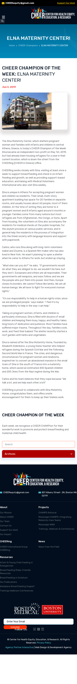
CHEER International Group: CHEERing (14, 548)
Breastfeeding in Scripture (13, 577)
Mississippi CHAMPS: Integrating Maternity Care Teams (54, 519)
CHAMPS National (47, 512)
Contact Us (6, 525)
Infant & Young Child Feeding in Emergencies (16, 564)
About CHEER (7, 517)
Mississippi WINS (46, 524)
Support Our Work (66, 3)
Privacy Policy (44, 642)
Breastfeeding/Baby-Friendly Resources (15, 572)
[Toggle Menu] (3, 17)
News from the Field (48, 546)
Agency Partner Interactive (19, 647)
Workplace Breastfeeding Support (17, 586)
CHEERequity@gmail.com (19, 3)
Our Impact (5, 534)
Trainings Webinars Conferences (16, 590)
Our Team (5, 521)
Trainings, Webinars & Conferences (56, 529)
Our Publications (8, 582)
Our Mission (6, 512)
